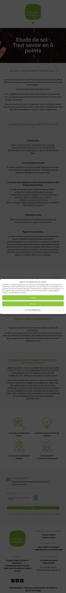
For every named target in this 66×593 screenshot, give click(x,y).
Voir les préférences (33, 310)
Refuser (33, 304)
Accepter (33, 298)
